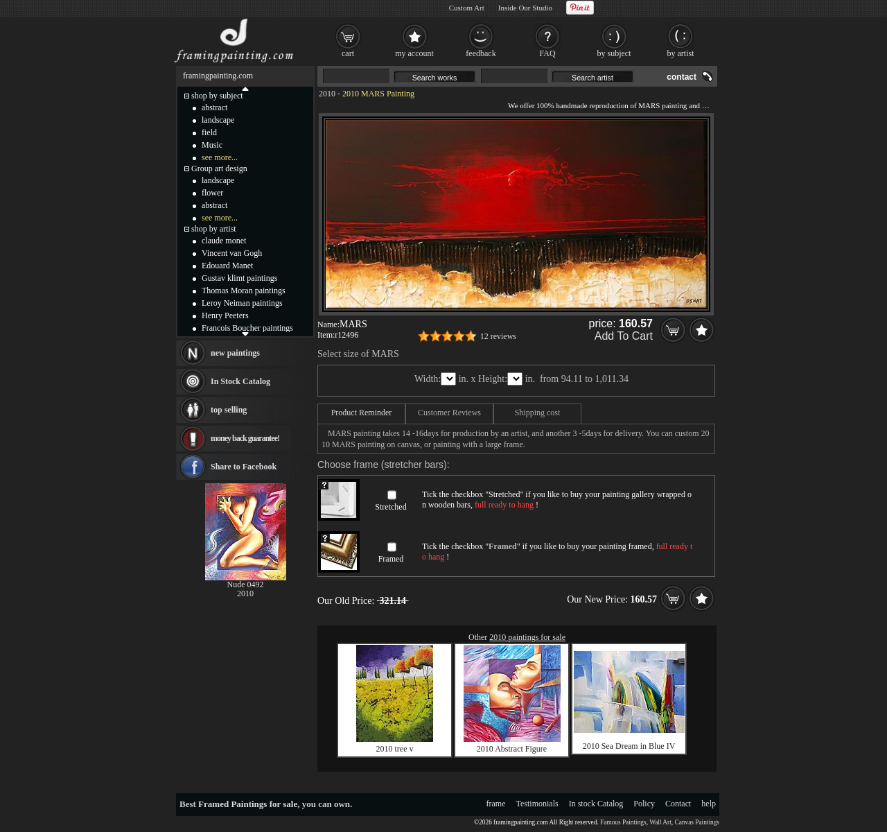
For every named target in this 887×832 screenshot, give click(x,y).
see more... (220, 157)
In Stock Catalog (240, 381)
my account (414, 53)
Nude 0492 (245, 584)
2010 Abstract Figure (512, 749)
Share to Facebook (243, 466)
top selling (229, 410)
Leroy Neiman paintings (242, 303)
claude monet (224, 240)
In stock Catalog (596, 803)
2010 (327, 93)
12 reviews (498, 336)
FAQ (547, 53)
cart (348, 53)
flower (212, 193)
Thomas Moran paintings (244, 290)
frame (496, 803)
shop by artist (213, 229)
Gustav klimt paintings (239, 278)
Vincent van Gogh (232, 253)
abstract (214, 107)
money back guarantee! (245, 438)
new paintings (235, 353)
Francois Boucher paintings (247, 328)
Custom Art (466, 7)
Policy (644, 803)
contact (681, 77)
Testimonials (537, 803)
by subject (614, 53)
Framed (391, 559)
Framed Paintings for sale (247, 804)
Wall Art (660, 822)
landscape (218, 120)
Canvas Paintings (696, 822)
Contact (678, 803)
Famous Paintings (623, 822)
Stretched (390, 507)
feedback (480, 53)
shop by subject (217, 96)
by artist (680, 53)
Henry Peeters (225, 315)
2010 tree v (395, 749)
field (209, 132)
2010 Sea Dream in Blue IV (629, 746)
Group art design (219, 168)
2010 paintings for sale (527, 637)
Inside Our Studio (525, 7)
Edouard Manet (227, 265)
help (708, 803)
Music (212, 145)
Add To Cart (624, 336)
